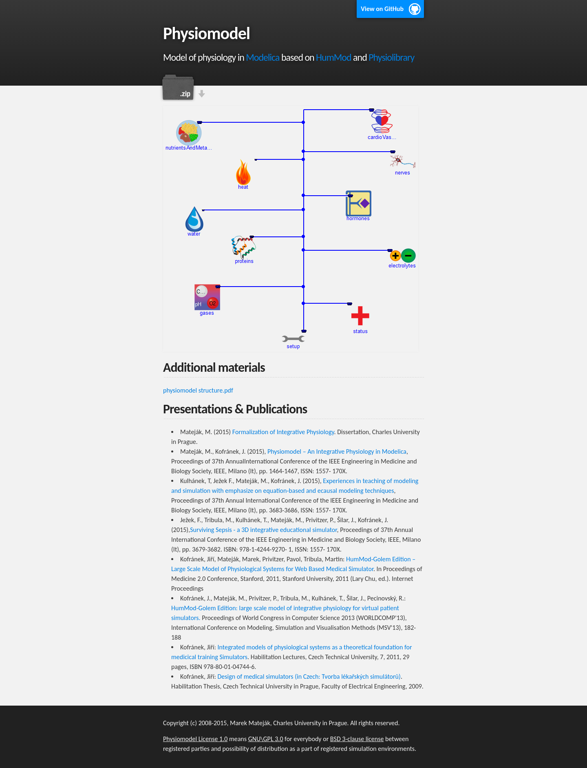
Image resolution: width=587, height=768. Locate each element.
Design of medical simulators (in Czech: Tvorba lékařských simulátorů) (308, 676)
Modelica (262, 57)
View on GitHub (382, 9)
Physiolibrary (391, 57)
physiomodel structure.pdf (198, 390)
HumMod (333, 57)
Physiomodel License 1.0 (195, 739)
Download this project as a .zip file (177, 87)
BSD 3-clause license (357, 739)
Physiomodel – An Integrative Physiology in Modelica (336, 451)
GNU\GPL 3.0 (265, 739)
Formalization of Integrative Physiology (283, 432)
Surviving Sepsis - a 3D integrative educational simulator (263, 530)
